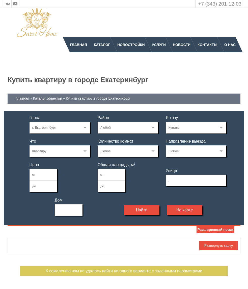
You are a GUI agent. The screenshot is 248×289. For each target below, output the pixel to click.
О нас (230, 45)
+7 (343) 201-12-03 (219, 4)
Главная (78, 45)
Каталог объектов (47, 98)
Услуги (159, 45)
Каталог (102, 45)
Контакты (207, 45)
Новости (181, 45)
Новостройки (131, 45)
